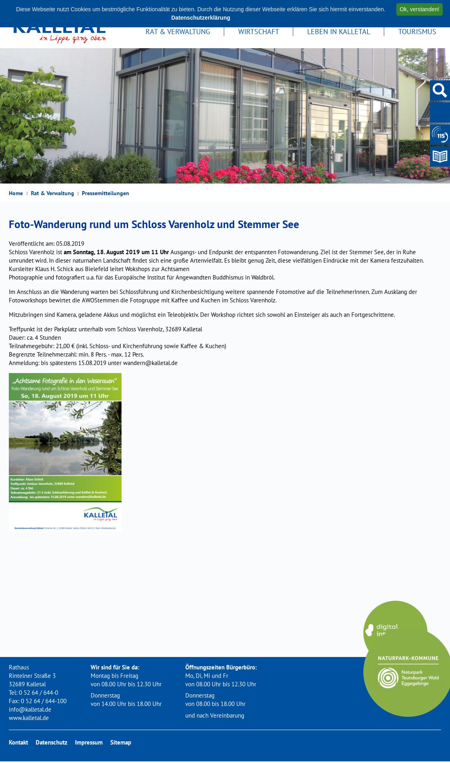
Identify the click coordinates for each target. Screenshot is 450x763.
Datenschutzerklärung (200, 17)
